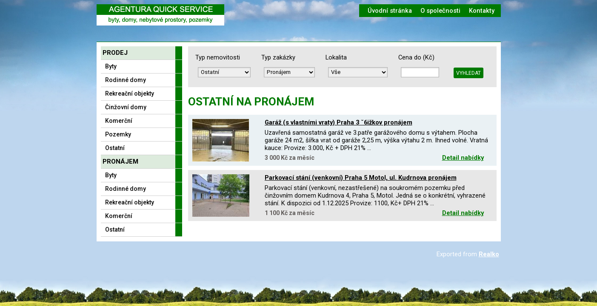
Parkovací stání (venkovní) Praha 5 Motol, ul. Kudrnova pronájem (361, 177)
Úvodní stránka (390, 10)
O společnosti (440, 10)
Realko (489, 254)
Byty (111, 66)
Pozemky (118, 134)
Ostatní (115, 147)
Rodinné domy (125, 79)
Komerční (118, 120)
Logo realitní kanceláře (160, 15)
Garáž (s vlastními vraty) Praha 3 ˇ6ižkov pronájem (338, 122)
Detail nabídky (463, 158)
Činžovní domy (125, 107)
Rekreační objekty (129, 93)
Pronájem (120, 161)
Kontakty (481, 10)
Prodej (115, 53)
